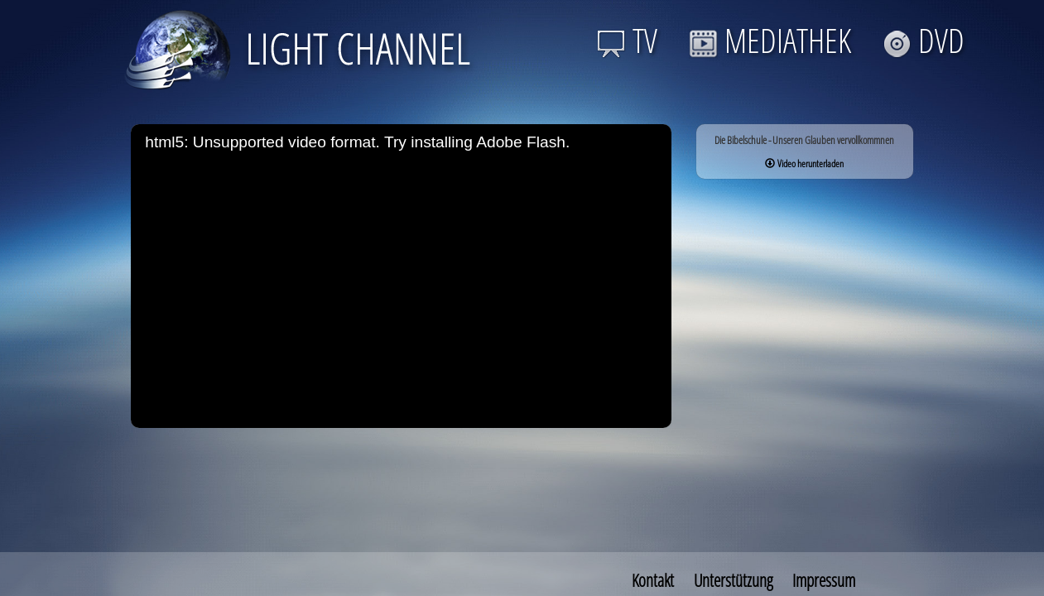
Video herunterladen (804, 163)
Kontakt (653, 580)
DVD (924, 40)
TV (627, 40)
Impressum (823, 580)
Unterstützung (733, 580)
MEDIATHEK (770, 40)
